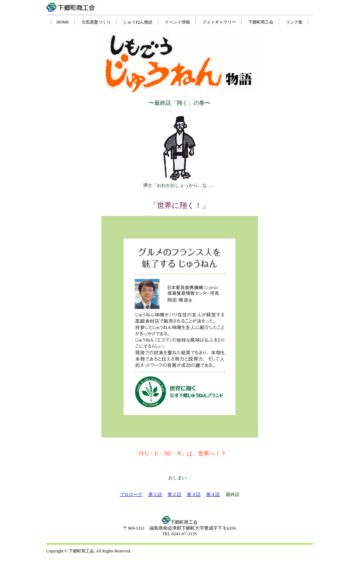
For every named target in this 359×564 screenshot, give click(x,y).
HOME (62, 22)
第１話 (155, 494)
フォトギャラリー (219, 22)
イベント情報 (177, 22)
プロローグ (131, 494)
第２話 (174, 494)
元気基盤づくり (96, 22)
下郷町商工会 (260, 22)
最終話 (232, 494)
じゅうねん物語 (138, 22)
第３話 (194, 494)
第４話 (213, 494)
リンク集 (294, 22)
